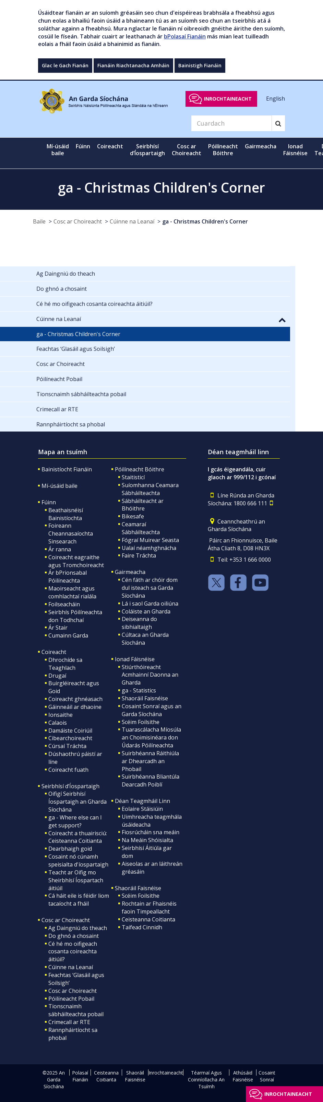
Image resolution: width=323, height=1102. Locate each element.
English (275, 98)
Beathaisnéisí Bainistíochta (65, 514)
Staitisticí (133, 477)
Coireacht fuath (68, 769)
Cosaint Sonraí (267, 1076)
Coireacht (53, 652)
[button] (282, 319)
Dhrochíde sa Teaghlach (65, 663)
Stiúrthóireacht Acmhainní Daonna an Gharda (150, 675)
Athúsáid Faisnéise (242, 1076)
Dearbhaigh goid (70, 848)
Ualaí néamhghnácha (149, 548)
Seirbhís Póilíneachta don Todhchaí (75, 616)
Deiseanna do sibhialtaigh (139, 623)
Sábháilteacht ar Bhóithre (143, 505)
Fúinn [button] (83, 146)
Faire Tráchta (139, 555)
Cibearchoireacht (70, 738)
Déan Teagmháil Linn (142, 801)
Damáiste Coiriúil (70, 730)
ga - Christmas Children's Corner (205, 221)
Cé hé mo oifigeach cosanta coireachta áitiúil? (72, 951)
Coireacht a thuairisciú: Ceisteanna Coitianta (77, 837)
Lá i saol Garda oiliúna (150, 603)
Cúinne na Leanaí (132, 221)
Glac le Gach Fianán (65, 65)
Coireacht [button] (110, 146)
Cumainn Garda (68, 635)
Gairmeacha (130, 572)
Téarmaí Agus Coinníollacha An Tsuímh (206, 1079)
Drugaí (57, 675)
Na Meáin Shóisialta (147, 840)
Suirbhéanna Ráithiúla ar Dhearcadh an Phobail (150, 761)
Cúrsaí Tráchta (67, 746)
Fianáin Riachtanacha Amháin (133, 65)
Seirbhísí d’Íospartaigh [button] (147, 149)
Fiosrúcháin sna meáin (150, 832)
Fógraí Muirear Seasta (150, 540)
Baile (39, 221)
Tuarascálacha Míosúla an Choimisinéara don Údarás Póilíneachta (151, 737)
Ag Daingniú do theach (77, 928)
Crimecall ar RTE (69, 1022)
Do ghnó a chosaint (73, 936)
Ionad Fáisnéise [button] (295, 149)
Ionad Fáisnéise (135, 659)
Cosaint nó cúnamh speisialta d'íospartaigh (78, 860)
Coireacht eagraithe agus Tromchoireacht (76, 561)
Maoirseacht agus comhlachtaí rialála (72, 592)
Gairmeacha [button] (260, 146)
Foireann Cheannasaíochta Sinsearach (70, 533)
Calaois (57, 722)
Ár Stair (58, 627)
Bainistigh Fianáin (200, 65)
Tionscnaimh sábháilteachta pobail (76, 1010)
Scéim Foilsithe (140, 722)
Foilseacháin (64, 604)
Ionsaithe (60, 715)
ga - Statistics (139, 690)
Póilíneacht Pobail (71, 998)
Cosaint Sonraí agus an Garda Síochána (151, 710)
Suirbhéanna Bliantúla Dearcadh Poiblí (150, 780)
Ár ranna (59, 549)
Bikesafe (133, 516)
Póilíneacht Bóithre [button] (223, 149)
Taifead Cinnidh (142, 927)
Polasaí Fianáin (80, 1076)
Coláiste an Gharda (146, 611)
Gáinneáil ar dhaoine (74, 707)
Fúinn (48, 502)
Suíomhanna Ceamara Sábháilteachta (150, 489)
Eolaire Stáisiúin (142, 809)
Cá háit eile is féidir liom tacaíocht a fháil (78, 899)
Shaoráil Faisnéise (145, 698)
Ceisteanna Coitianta (148, 919)
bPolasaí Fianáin (185, 36)
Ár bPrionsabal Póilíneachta (67, 576)
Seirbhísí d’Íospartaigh (70, 786)
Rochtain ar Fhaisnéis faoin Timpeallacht (149, 907)
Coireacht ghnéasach (75, 699)
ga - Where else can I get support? (75, 821)
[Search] (231, 123)
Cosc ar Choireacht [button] (186, 149)
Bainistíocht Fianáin (66, 469)
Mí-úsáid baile (58, 149)
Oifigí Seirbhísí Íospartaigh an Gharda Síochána (77, 801)
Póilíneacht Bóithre (139, 469)
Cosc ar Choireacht (77, 221)
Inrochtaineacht (228, 98)
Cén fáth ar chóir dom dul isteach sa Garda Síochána (150, 587)
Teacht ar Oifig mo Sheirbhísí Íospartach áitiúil (75, 880)
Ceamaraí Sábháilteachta (141, 528)
